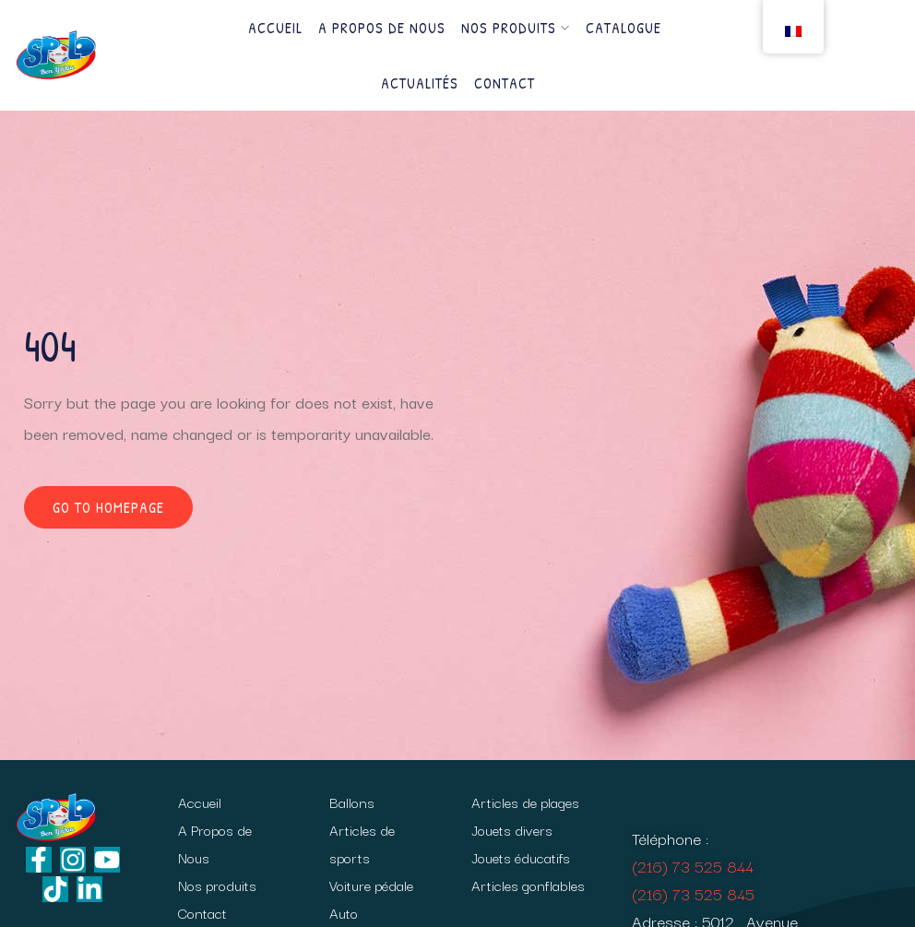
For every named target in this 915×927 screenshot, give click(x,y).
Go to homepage (108, 507)
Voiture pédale (371, 885)
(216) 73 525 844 (693, 865)
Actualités (419, 83)
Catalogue (623, 28)
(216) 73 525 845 (693, 893)
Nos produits (515, 28)
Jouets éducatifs (520, 857)
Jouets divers (512, 829)
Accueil (275, 28)
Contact (504, 83)
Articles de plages (525, 801)
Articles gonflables (528, 885)
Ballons (351, 801)
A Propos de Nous (382, 28)
